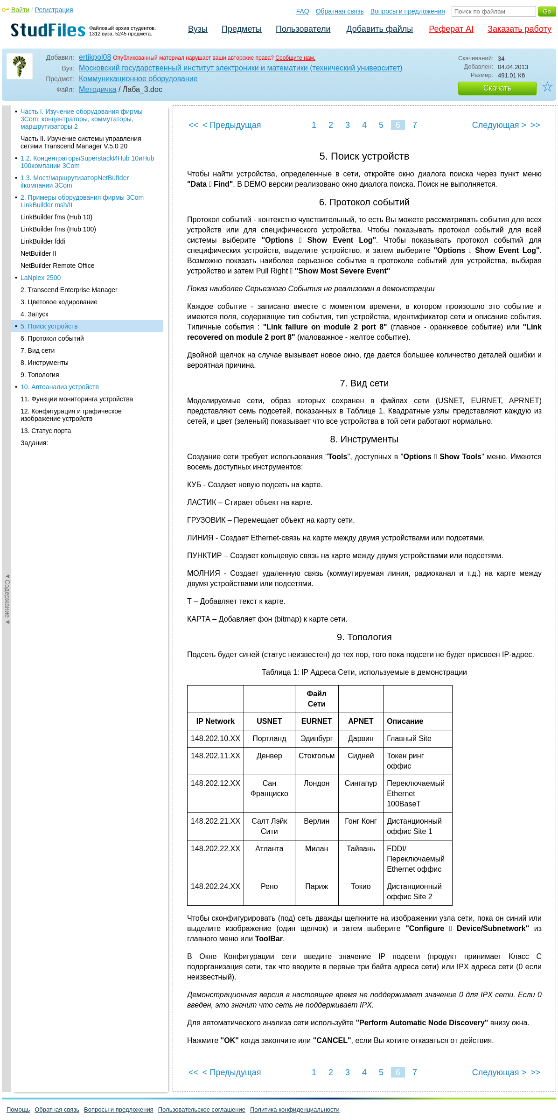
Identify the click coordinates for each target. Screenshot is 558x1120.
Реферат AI (451, 29)
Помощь (18, 1109)
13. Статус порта (46, 414)
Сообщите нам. (295, 58)
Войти (20, 10)
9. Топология (40, 358)
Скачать (497, 88)
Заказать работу (519, 29)
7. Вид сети (38, 333)
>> (535, 125)
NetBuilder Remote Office (57, 248)
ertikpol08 (95, 57)
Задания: (34, 426)
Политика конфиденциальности (295, 1109)
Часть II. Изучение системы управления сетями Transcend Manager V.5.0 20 (81, 125)
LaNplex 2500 (41, 261)
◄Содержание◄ (7, 268)
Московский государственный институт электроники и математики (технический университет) (241, 68)
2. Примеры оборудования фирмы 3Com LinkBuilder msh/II (82, 184)
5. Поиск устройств (49, 309)
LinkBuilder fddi (43, 224)
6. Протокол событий (52, 321)
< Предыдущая (231, 125)
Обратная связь (340, 11)
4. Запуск (34, 297)
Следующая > (499, 125)
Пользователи (303, 29)
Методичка (97, 89)
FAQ (302, 11)
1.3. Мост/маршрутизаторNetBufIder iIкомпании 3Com (75, 164)
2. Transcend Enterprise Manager (69, 273)
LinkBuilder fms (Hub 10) (56, 200)
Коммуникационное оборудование (138, 79)
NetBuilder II (38, 236)
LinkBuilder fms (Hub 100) (58, 212)
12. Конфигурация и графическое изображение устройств (71, 398)
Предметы (242, 29)
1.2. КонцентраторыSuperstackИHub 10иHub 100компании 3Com (87, 145)
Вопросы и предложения (407, 11)
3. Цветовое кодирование (59, 285)
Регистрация (54, 10)
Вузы (198, 29)
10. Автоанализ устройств (60, 370)
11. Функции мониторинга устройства (77, 382)
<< (193, 125)
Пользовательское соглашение (201, 1109)
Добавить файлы (379, 29)
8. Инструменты (45, 346)
